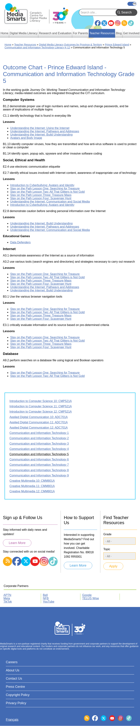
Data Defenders (20, 242)
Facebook (98, 22)
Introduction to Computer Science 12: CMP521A (40, 411)
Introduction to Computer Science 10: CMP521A (40, 401)
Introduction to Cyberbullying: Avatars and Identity (42, 185)
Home (8, 44)
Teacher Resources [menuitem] (101, 33)
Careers (12, 662)
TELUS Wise (90, 598)
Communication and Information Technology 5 (39, 454)
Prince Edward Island (117, 44)
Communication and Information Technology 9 (39, 475)
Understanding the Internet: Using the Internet (39, 128)
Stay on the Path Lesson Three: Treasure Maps (40, 195)
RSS (124, 23)
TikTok (131, 23)
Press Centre (15, 687)
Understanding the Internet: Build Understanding (41, 134)
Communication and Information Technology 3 (39, 443)
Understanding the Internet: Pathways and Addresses (44, 131)
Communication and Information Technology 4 (39, 448)
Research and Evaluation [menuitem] (55, 33)
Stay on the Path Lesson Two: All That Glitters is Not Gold (47, 191)
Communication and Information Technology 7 (39, 464)
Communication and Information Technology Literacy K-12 (37, 47)
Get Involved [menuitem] (131, 33)
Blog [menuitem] (119, 33)
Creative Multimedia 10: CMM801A (32, 480)
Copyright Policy (18, 695)
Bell (45, 595)
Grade (107, 534)
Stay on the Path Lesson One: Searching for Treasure (45, 188)
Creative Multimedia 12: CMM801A (32, 491)
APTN (7, 595)
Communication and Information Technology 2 (39, 438)
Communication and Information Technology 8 (39, 470)
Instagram (117, 23)
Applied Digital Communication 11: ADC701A (38, 422)
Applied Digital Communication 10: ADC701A (38, 417)
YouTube (111, 23)
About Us (12, 670)
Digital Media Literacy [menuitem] (24, 33)
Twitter (104, 23)
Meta (6, 598)
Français (132, 4)
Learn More (17, 543)
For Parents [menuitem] (80, 33)
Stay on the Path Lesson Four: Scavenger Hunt (40, 198)
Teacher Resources (25, 44)
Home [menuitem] (4, 33)
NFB (46, 598)
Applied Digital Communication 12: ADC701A (38, 427)
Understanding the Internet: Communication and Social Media (50, 201)
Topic (106, 549)
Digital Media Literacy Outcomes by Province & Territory (70, 44)
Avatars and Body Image (26, 137)
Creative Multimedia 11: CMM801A (32, 486)
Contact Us (14, 678)
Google (87, 595)
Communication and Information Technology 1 (39, 432)
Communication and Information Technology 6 (39, 459)
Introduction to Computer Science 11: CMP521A (40, 406)
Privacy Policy (16, 703)
